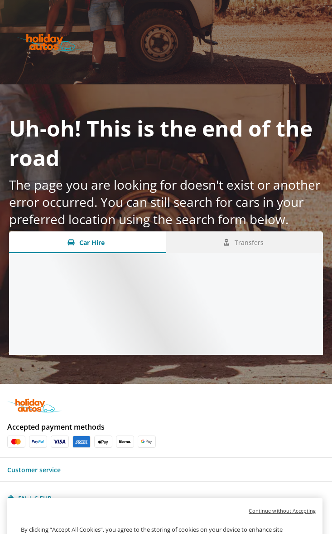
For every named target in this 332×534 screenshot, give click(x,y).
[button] (166, 469)
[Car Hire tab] (87, 242)
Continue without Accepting (282, 518)
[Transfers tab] (244, 242)
